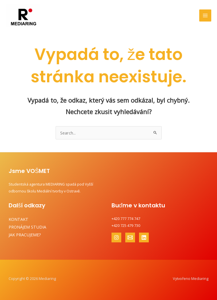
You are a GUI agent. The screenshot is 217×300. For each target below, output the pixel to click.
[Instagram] (116, 237)
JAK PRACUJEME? (25, 234)
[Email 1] (130, 237)
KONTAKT (18, 219)
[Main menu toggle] (205, 15)
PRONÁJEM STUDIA (27, 227)
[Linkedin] (144, 237)
